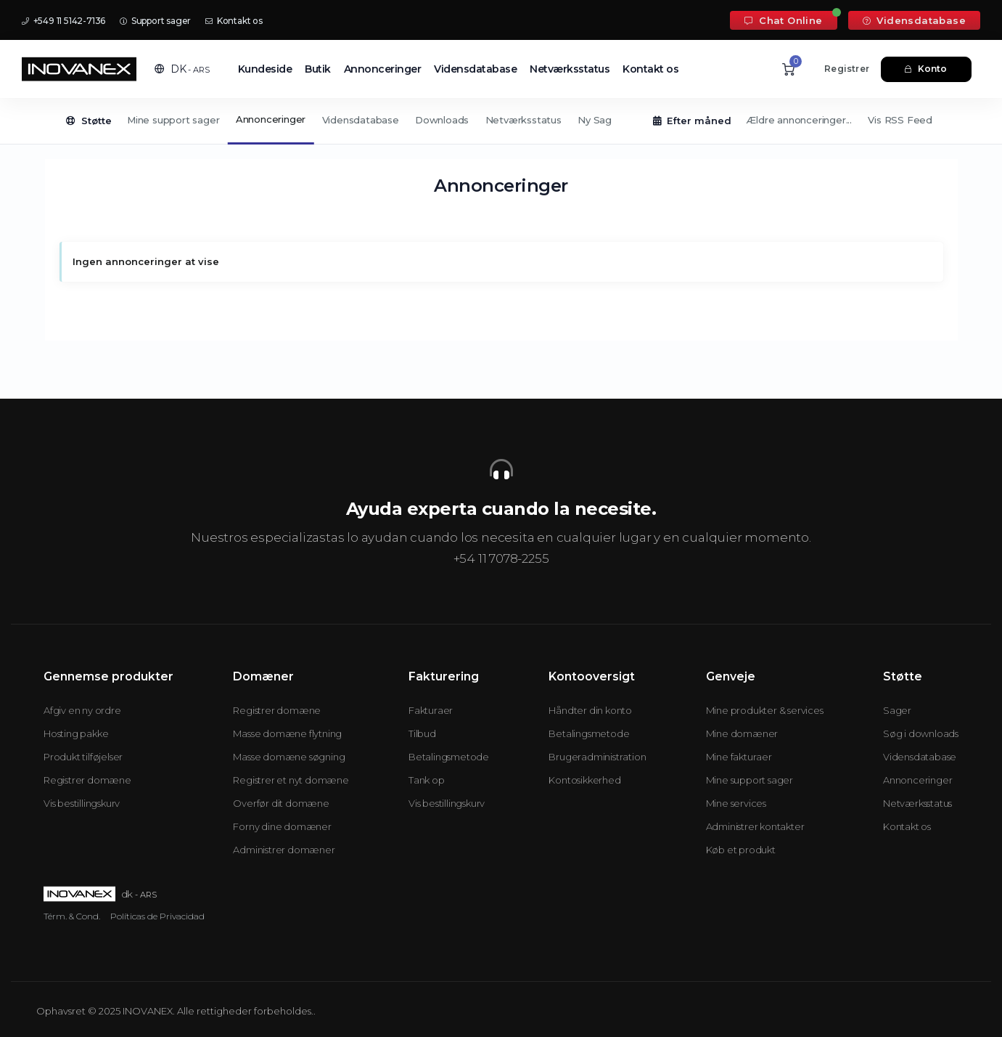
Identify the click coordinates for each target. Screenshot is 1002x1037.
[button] (182, 69)
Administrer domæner (283, 849)
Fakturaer (430, 710)
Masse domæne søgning (289, 756)
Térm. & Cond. (72, 916)
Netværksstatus (569, 69)
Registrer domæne (87, 780)
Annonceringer (383, 69)
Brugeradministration (597, 756)
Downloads (442, 120)
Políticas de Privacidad (157, 916)
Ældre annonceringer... (799, 120)
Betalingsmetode (448, 756)
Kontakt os (234, 20)
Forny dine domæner (282, 826)
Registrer (846, 68)
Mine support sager (173, 120)
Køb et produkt (741, 849)
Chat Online (783, 20)
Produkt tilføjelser (83, 756)
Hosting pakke (76, 733)
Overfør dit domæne (281, 803)
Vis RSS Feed (900, 120)
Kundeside (265, 69)
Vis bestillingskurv (82, 803)
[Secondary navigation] (501, 121)
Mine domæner (742, 733)
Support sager (155, 20)
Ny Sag (595, 120)
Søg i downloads (920, 733)
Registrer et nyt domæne (290, 780)
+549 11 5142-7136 (63, 20)
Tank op (426, 780)
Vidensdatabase (914, 20)
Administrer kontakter (755, 826)
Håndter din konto (590, 710)
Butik (318, 69)
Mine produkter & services (765, 710)
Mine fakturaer (739, 756)
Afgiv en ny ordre (82, 710)
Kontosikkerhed (584, 780)
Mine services (736, 803)
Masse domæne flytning (287, 733)
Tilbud (422, 733)
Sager (897, 710)
